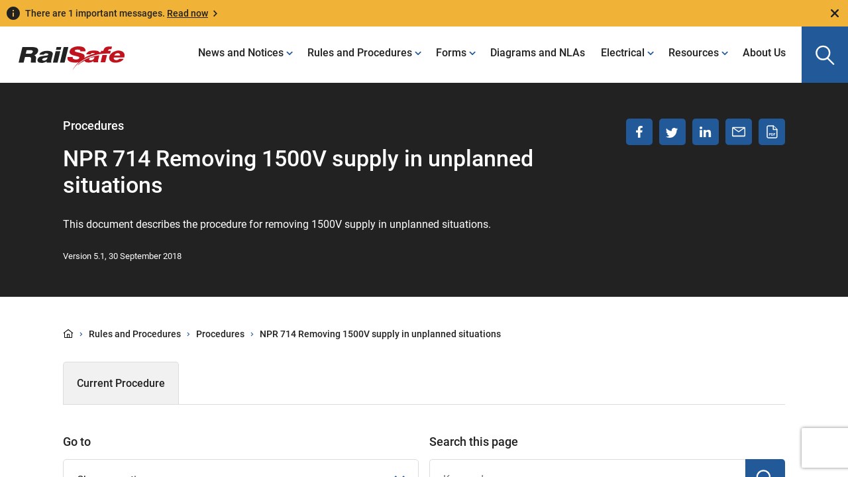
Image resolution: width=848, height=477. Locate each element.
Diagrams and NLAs (537, 52)
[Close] (835, 13)
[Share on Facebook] (639, 132)
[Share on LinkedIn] (705, 132)
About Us (764, 52)
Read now (187, 13)
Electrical (623, 52)
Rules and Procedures (359, 52)
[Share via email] (738, 132)
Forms (451, 52)
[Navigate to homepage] (62, 48)
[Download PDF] (772, 132)
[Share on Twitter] (672, 132)
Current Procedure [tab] (121, 383)
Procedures (220, 334)
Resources (693, 52)
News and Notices (241, 52)
